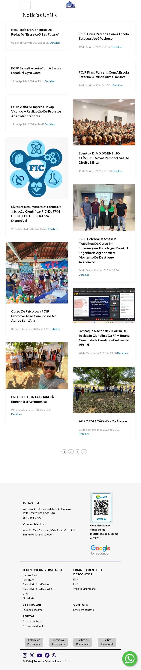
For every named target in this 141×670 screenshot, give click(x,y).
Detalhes (55, 42)
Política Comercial (107, 642)
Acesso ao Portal (33, 621)
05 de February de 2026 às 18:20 (30, 42)
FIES (76, 584)
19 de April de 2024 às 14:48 (27, 124)
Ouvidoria (28, 598)
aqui (105, 525)
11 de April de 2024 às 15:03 (95, 171)
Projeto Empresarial (84, 588)
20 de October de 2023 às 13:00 (98, 353)
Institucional (30, 575)
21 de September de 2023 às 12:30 (31, 409)
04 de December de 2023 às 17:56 (99, 270)
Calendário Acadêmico (36, 584)
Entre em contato (83, 609)
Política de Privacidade (34, 642)
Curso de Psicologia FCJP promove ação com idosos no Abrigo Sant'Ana (33, 315)
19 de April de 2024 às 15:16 (27, 81)
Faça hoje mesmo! (33, 609)
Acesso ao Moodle (33, 625)
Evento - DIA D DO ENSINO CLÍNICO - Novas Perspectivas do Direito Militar (104, 157)
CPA (25, 593)
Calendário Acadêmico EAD (39, 589)
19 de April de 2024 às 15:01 (95, 85)
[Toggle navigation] (25, 5)
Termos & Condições (58, 642)
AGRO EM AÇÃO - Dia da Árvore (103, 421)
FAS (75, 579)
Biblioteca (28, 579)
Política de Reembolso (82, 642)
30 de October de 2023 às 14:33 (30, 329)
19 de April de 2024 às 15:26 (95, 47)
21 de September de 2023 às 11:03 (99, 429)
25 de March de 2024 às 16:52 (28, 228)
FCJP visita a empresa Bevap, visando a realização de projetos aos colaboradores (36, 111)
